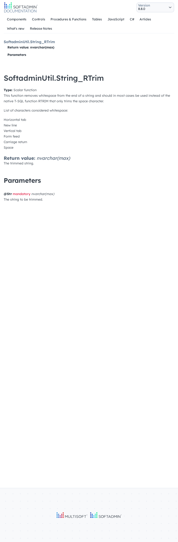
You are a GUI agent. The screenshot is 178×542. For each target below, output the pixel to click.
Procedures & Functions (68, 19)
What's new (15, 28)
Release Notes (41, 28)
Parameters (16, 55)
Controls (38, 19)
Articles (145, 19)
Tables (97, 19)
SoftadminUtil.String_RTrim (29, 41)
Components (16, 19)
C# (132, 19)
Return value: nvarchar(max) (30, 47)
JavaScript (116, 19)
